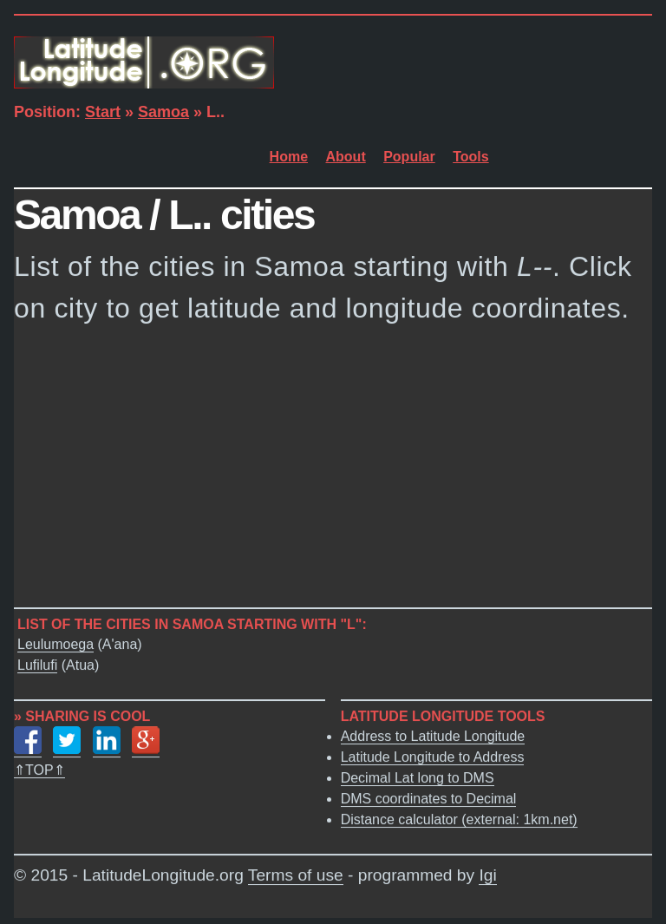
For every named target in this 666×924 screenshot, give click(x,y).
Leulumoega (55, 644)
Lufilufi (37, 665)
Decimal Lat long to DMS (417, 777)
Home (289, 156)
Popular (409, 156)
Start (103, 112)
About (346, 156)
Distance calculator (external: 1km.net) (459, 819)
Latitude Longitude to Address (433, 757)
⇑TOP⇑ (39, 770)
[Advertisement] (333, 471)
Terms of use (295, 875)
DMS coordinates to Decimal (429, 798)
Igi (487, 875)
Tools (470, 156)
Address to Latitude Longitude (433, 736)
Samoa (163, 112)
